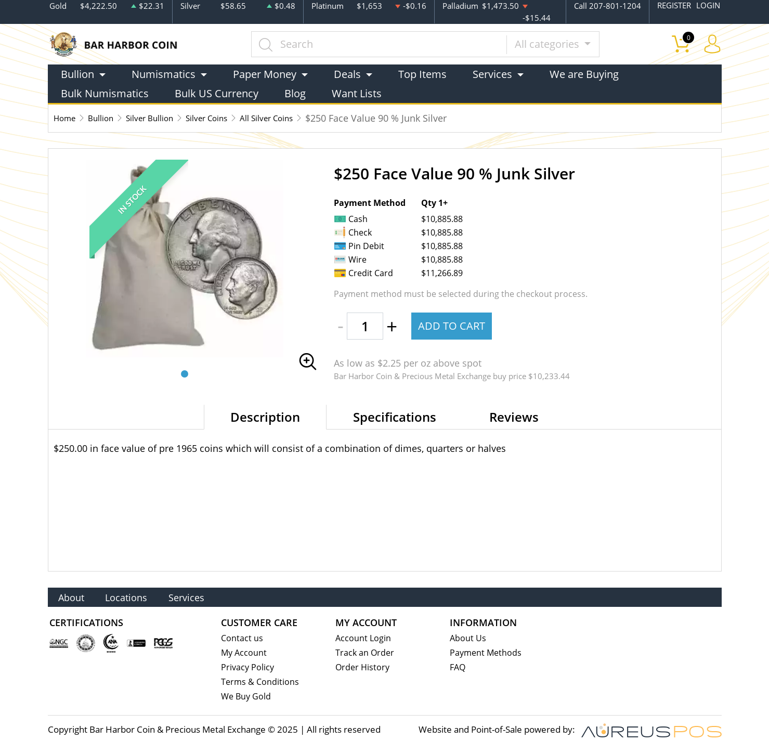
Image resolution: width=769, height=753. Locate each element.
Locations (139, 596)
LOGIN (708, 6)
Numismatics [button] (163, 74)
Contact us (242, 637)
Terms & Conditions (261, 683)
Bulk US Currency (216, 93)
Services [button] (492, 74)
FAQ (458, 667)
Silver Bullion (165, 117)
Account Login (363, 637)
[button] (184, 373)
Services (208, 596)
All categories (550, 43)
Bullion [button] (77, 74)
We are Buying (584, 74)
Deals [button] (347, 74)
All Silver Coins (302, 117)
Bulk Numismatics (105, 93)
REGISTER (674, 6)
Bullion (108, 117)
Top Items (422, 74)
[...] (382, 44)
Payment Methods (487, 652)
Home (67, 117)
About (75, 596)
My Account (244, 652)
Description (265, 416)
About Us (468, 637)
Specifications (394, 416)
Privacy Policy (248, 667)
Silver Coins (231, 117)
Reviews (514, 416)
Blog (295, 93)
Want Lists (357, 93)
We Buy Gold (247, 698)
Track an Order (365, 652)
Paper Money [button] (264, 74)
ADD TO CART (453, 325)
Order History (363, 667)
